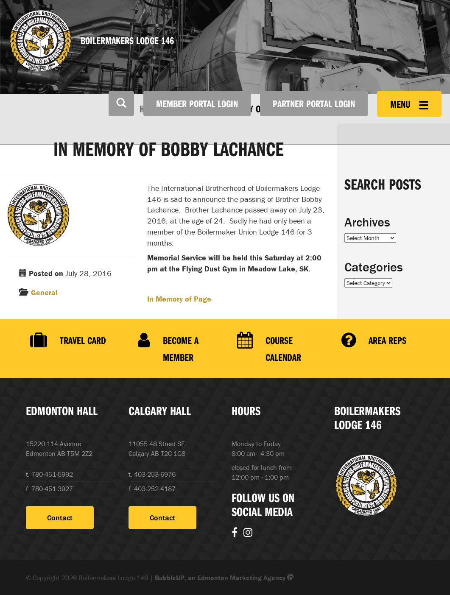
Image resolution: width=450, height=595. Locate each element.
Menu (409, 104)
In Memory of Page (179, 299)
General (44, 292)
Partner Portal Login (314, 103)
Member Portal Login (197, 103)
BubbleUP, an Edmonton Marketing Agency (224, 577)
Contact (60, 517)
